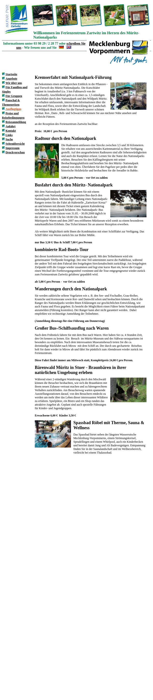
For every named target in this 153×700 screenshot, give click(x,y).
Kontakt (11, 130)
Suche (9, 139)
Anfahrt (10, 126)
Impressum (13, 148)
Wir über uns (14, 83)
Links (9, 135)
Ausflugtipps (13, 109)
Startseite (11, 74)
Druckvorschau (15, 152)
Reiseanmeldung (16, 122)
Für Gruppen (14, 96)
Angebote (11, 78)
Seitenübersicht (15, 143)
